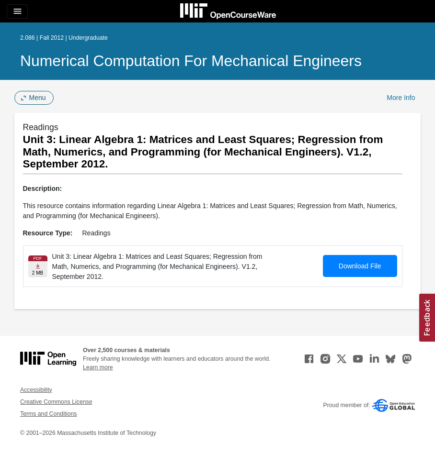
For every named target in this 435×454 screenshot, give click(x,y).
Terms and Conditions (48, 413)
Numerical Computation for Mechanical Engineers (191, 60)
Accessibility (36, 390)
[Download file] (37, 266)
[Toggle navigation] (17, 11)
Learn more (98, 367)
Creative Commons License (56, 402)
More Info (401, 97)
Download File (360, 266)
